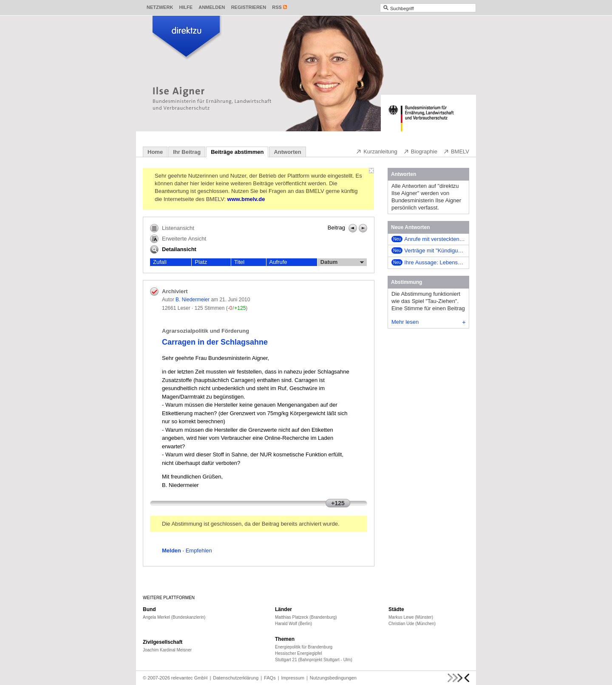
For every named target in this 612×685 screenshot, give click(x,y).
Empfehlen (199, 550)
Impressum (292, 677)
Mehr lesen (428, 322)
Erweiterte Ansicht (178, 239)
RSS (277, 7)
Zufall (160, 262)
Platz (201, 262)
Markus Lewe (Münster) (410, 617)
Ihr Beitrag (187, 152)
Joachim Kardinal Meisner (167, 650)
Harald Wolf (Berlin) (293, 623)
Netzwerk (160, 7)
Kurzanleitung (376, 151)
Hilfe (186, 7)
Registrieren (248, 7)
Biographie (420, 151)
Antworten (287, 152)
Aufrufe (278, 262)
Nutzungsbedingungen (333, 677)
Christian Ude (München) (412, 623)
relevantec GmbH (189, 677)
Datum (342, 262)
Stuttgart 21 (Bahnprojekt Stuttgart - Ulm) (313, 659)
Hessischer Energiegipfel (298, 653)
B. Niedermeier (193, 300)
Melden (171, 550)
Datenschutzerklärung (235, 677)
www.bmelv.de (246, 199)
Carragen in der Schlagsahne (215, 342)
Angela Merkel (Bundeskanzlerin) (174, 617)
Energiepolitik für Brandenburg (303, 647)
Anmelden (211, 7)
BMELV (456, 151)
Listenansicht (172, 228)
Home (155, 152)
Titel (239, 262)
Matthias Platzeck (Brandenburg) (306, 617)
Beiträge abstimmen (237, 152)
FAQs (270, 677)
